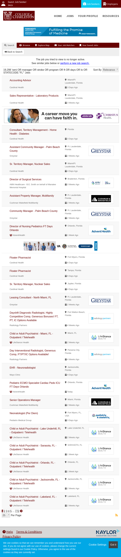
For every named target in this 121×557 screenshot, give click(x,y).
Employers (110, 4)
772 (17, 511)
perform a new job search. (74, 63)
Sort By (97, 69)
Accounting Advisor (20, 80)
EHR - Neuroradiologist (23, 367)
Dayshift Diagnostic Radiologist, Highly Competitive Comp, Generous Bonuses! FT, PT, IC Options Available (34, 316)
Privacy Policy (12, 536)
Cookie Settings (97, 544)
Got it (113, 544)
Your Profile (88, 16)
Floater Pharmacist (20, 257)
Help (8, 532)
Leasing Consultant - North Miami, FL (30, 297)
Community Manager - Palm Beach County (34, 211)
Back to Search (13, 52)
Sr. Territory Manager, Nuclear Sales (30, 164)
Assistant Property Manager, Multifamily (32, 195)
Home (58, 16)
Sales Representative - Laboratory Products (34, 95)
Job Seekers (91, 4)
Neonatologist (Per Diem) (24, 413)
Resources (111, 16)
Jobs (70, 16)
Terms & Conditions (29, 532)
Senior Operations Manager (25, 400)
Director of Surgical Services (25, 179)
